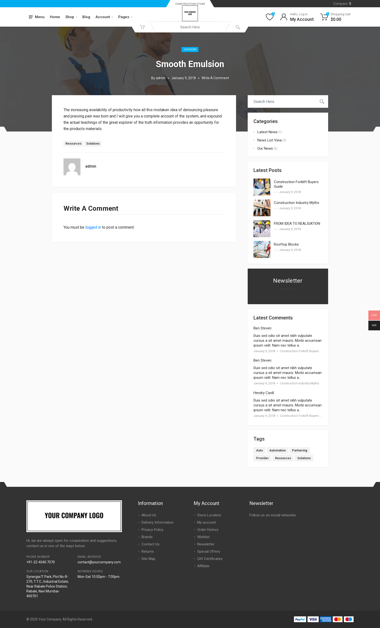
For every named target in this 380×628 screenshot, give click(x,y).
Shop (71, 17)
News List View (269, 140)
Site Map (148, 559)
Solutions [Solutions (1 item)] (304, 458)
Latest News (267, 132)
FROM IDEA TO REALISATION (297, 223)
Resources (73, 143)
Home (55, 17)
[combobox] (190, 27)
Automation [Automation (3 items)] (277, 450)
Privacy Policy (152, 529)
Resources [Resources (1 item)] (283, 458)
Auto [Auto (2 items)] (259, 450)
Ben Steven (262, 328)
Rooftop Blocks (286, 244)
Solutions (93, 143)
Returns (148, 551)
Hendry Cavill (263, 393)
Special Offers (208, 551)
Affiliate (203, 566)
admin (161, 78)
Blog (86, 17)
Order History (207, 529)
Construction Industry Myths (296, 203)
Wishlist (203, 537)
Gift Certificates (209, 559)
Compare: (342, 4)
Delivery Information (158, 522)
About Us (149, 515)
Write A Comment (215, 78)
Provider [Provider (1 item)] (262, 458)
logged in (93, 227)
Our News (190, 49)
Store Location (209, 515)
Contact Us (150, 544)
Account (104, 17)
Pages (125, 17)
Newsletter (205, 544)
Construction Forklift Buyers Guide (304, 351)
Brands (147, 537)
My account (206, 522)
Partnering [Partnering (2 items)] (299, 450)
